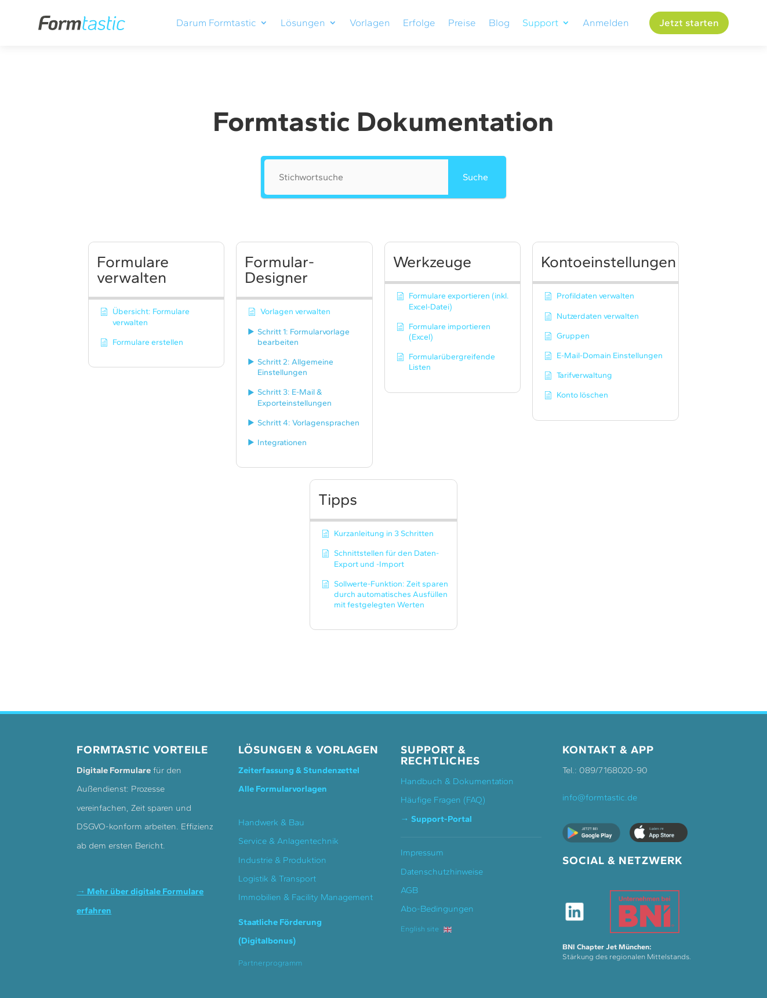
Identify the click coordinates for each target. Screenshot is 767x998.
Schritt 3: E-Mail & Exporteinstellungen (294, 397)
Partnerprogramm (270, 962)
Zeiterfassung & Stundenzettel (298, 770)
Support (540, 22)
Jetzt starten (689, 22)
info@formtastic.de (599, 797)
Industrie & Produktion (282, 860)
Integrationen (282, 442)
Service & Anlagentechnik (288, 841)
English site (426, 928)
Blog (499, 22)
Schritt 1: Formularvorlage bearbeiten (303, 337)
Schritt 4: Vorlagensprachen (308, 423)
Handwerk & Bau (271, 822)
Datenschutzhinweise (442, 871)
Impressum (422, 852)
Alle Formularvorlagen (282, 789)
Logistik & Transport (277, 878)
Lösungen (303, 22)
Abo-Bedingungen (437, 909)
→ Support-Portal (436, 819)
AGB (409, 890)
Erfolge (419, 22)
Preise (462, 22)
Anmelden (606, 22)
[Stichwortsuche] (356, 177)
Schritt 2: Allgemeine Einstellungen (295, 367)
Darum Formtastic (216, 22)
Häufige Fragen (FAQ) (443, 800)
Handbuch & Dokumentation (457, 781)
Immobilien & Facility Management (305, 897)
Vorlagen (370, 22)
